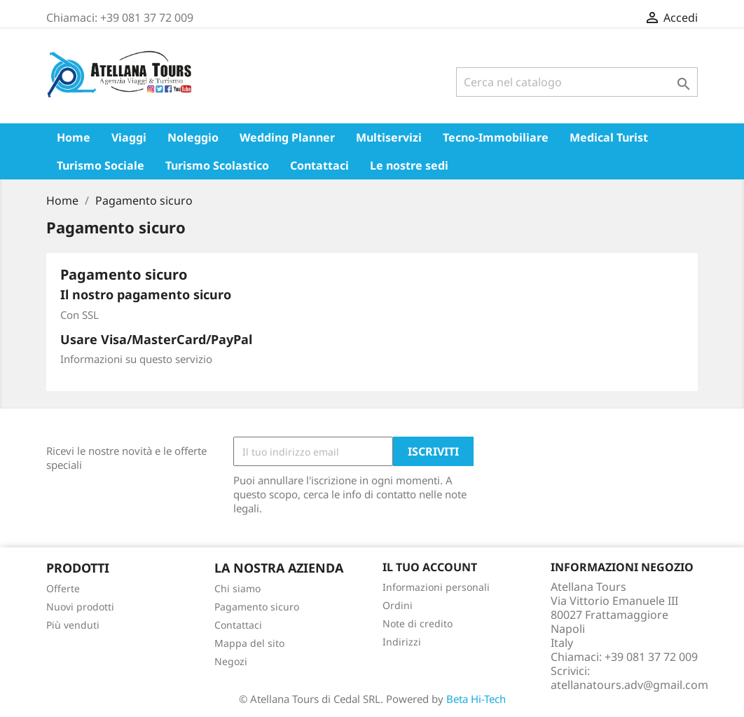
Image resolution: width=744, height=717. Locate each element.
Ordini (398, 605)
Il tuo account (430, 567)
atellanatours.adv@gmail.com (629, 684)
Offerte (63, 588)
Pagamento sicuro (256, 606)
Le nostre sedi (409, 165)
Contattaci (319, 165)
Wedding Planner (287, 137)
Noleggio (193, 137)
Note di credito (418, 623)
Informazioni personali (436, 587)
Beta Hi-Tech (476, 699)
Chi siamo (237, 588)
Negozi (230, 661)
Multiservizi (389, 137)
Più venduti (72, 624)
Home (73, 137)
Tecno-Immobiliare (496, 137)
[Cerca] (577, 82)
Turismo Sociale (100, 165)
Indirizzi (402, 641)
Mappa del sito (249, 643)
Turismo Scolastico (217, 165)
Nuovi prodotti (80, 606)
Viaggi (128, 137)
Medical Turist (609, 137)
